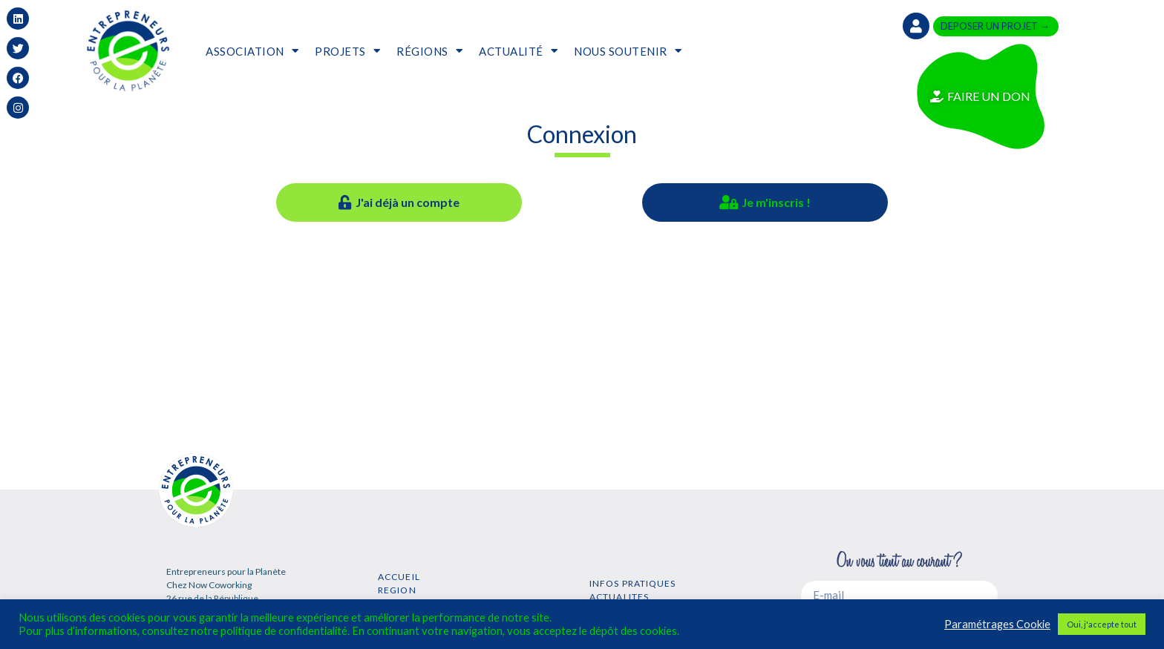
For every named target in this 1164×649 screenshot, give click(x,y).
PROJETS (347, 51)
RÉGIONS (429, 51)
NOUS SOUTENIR (627, 51)
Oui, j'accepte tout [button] (1102, 624)
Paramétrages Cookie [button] (997, 624)
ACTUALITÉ (518, 51)
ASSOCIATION (252, 51)
